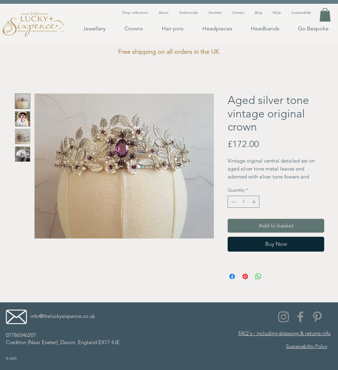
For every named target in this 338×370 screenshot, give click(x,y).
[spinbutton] (243, 202)
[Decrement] (233, 202)
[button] (325, 14)
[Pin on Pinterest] (245, 276)
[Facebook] (300, 317)
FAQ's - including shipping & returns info (284, 333)
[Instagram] (283, 317)
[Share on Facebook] (232, 276)
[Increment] (254, 202)
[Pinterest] (317, 317)
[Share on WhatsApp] (258, 276)
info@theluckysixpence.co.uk (62, 316)
